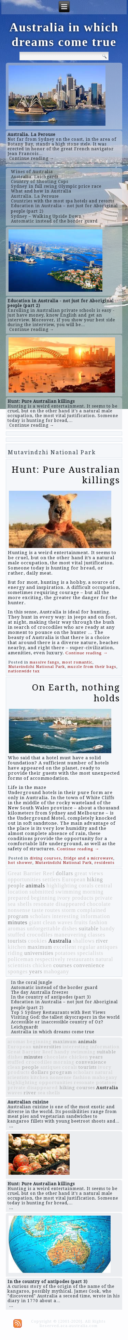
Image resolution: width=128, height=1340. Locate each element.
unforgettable (43, 928)
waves (65, 922)
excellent (65, 947)
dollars (64, 873)
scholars (40, 916)
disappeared (70, 904)
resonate (43, 904)
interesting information (81, 916)
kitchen (17, 947)
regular (86, 947)
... (11, 1126)
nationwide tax (24, 671)
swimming (68, 892)
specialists (90, 953)
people (16, 885)
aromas (17, 928)
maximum (40, 947)
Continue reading (87, 652)
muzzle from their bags (92, 667)
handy (107, 928)
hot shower (20, 863)
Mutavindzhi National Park (36, 667)
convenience (88, 965)
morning (93, 892)
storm (69, 910)
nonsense (19, 910)
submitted (41, 892)
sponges (18, 971)
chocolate (99, 904)
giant (35, 922)
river (102, 941)
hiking (95, 879)
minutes (18, 922)
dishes (69, 928)
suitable (89, 928)
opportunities (24, 879)
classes (96, 935)
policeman (21, 959)
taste (37, 910)
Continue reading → (31, 158)
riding (15, 953)
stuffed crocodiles (30, 935)
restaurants (80, 959)
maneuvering (70, 935)
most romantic (77, 662)
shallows (84, 941)
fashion (98, 922)
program (18, 916)
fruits (81, 922)
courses (62, 965)
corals (86, 885)
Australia (60, 941)
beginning (43, 898)
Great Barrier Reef (31, 873)
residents (105, 863)
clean (49, 922)
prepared (19, 898)
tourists (17, 941)
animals (35, 885)
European (74, 879)
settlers (51, 879)
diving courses (45, 858)
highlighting (61, 885)
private (104, 898)
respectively (50, 959)
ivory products (75, 898)
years (35, 971)
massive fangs (44, 662)
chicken (42, 965)
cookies (37, 941)
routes (52, 910)
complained (91, 910)
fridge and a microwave (88, 858)
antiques (107, 947)
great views (88, 873)
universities (39, 953)
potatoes (65, 953)
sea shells (20, 904)
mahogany (56, 971)
